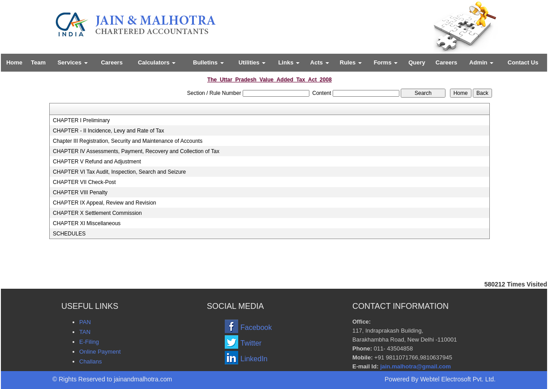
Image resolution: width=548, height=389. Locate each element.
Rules (351, 62)
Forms (386, 62)
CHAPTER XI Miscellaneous (86, 223)
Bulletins (208, 62)
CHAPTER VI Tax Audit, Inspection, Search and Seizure (119, 172)
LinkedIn (254, 359)
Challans (90, 361)
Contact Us (523, 62)
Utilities (252, 62)
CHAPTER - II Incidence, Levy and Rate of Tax (108, 131)
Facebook (256, 327)
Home (14, 62)
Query (416, 62)
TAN (84, 332)
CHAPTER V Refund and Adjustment (97, 161)
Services (72, 62)
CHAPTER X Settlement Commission (97, 213)
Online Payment (100, 351)
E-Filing (89, 341)
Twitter (250, 343)
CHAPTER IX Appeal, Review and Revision (104, 203)
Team (38, 62)
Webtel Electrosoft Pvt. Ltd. (458, 379)
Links (289, 62)
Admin (481, 62)
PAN (85, 322)
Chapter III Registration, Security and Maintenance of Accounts (127, 141)
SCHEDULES (69, 234)
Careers (111, 62)
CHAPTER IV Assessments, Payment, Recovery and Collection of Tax (136, 151)
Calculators (157, 62)
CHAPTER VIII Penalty (80, 192)
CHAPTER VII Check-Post (84, 182)
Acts (319, 62)
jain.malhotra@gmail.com (415, 366)
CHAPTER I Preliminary (81, 120)
